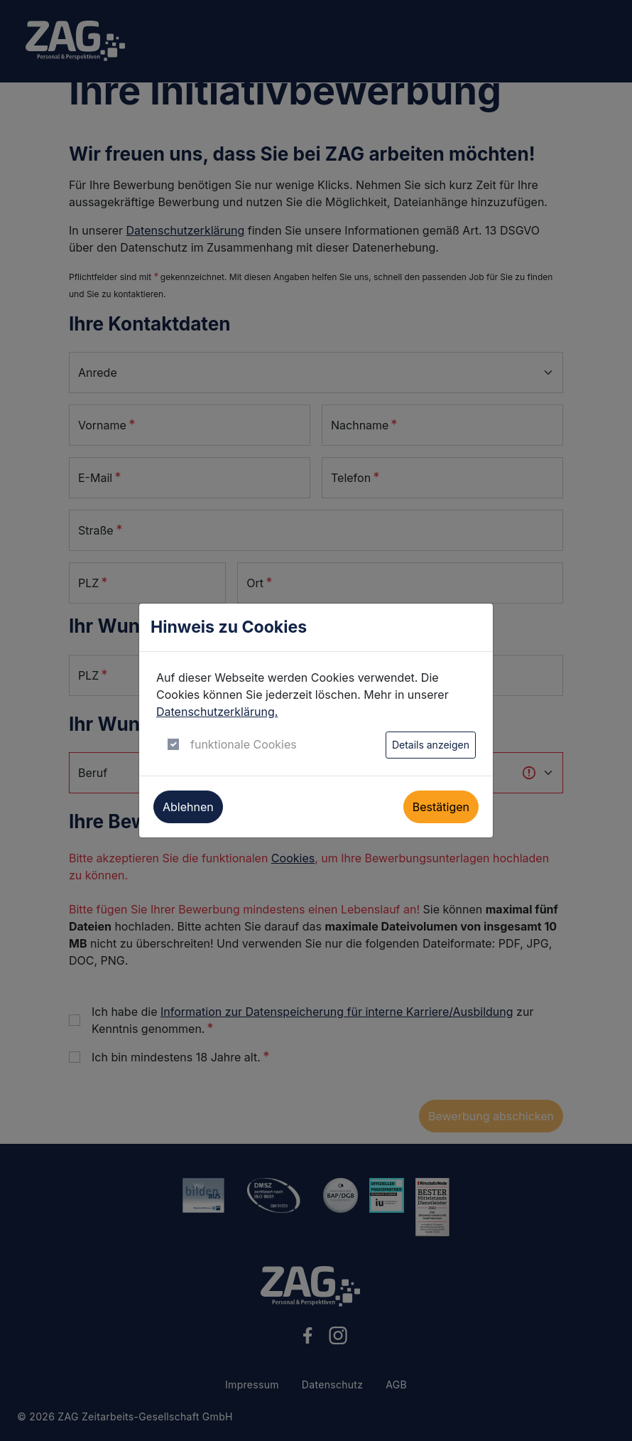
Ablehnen (188, 807)
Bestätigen (441, 807)
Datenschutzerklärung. (217, 712)
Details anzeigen (430, 745)
